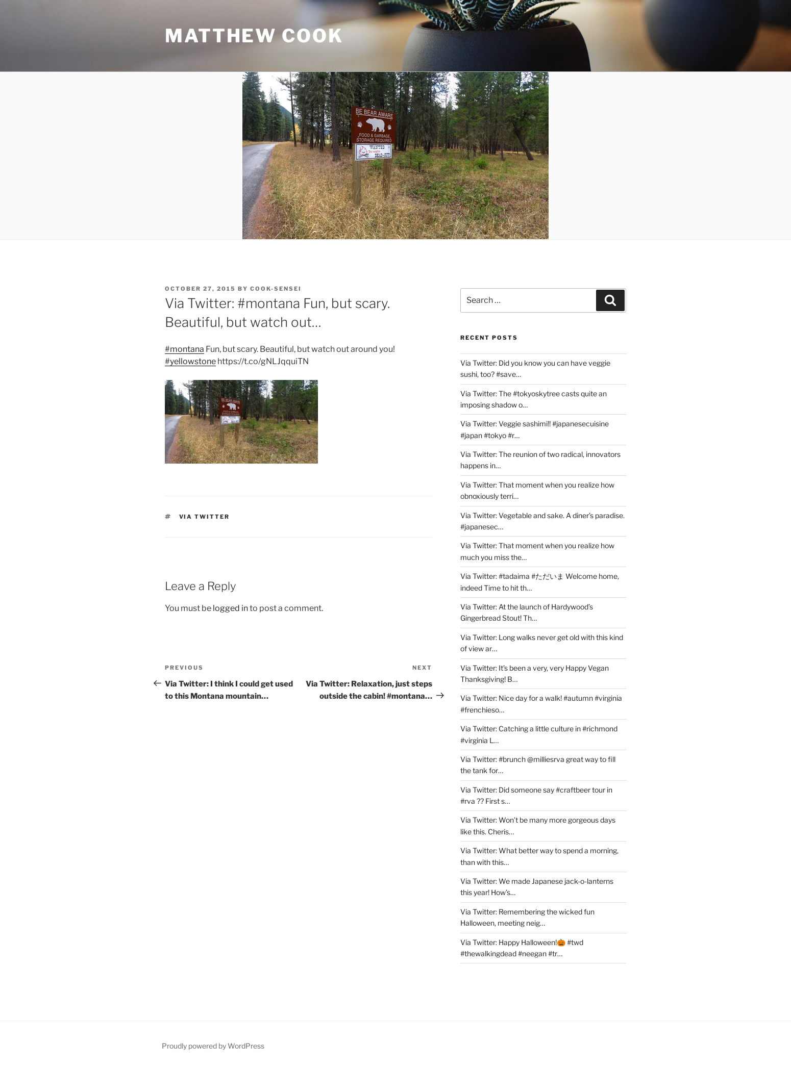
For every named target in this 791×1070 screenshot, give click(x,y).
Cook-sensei (276, 288)
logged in (230, 608)
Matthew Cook (254, 35)
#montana (184, 349)
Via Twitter (204, 516)
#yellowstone (190, 361)
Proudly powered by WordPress (213, 1045)
